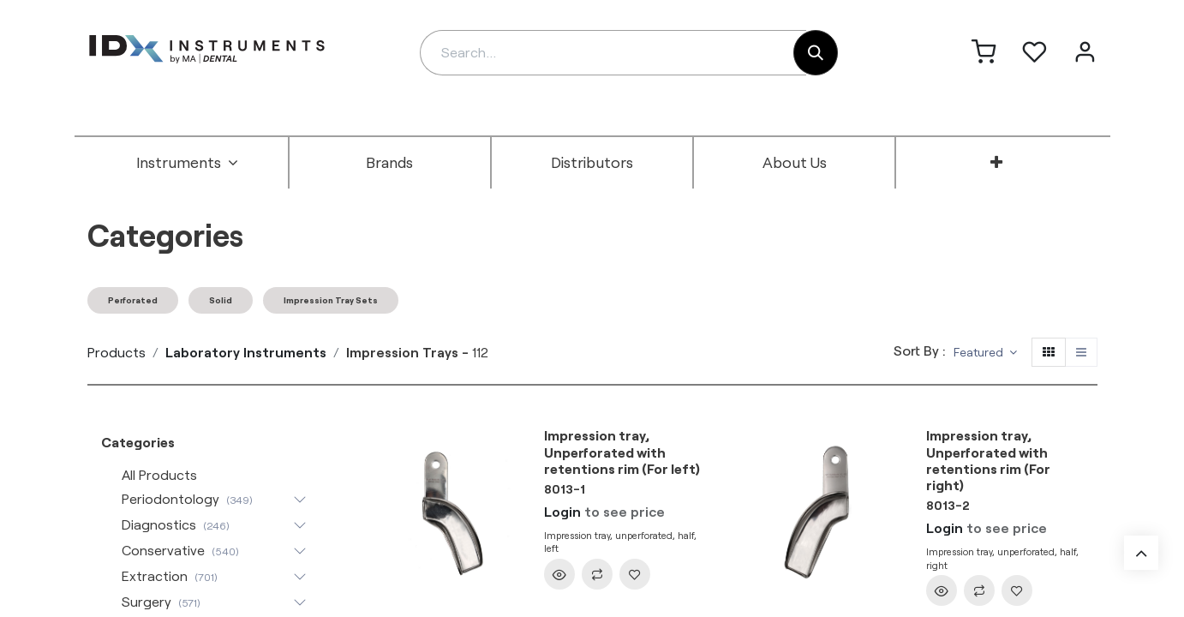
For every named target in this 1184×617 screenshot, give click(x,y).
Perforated (133, 300)
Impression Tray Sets (331, 300)
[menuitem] (187, 163)
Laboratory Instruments (245, 352)
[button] (985, 353)
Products (116, 352)
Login (562, 511)
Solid (220, 300)
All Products (159, 474)
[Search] (815, 52)
